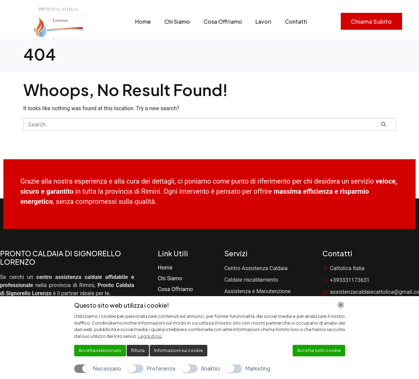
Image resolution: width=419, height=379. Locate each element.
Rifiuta (138, 350)
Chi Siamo (177, 21)
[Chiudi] (340, 305)
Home (143, 21)
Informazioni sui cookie (178, 350)
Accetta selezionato (100, 350)
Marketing (257, 368)
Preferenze (161, 368)
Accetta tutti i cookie (319, 350)
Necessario (107, 368)
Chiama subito (371, 21)
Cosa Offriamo (223, 21)
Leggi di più (150, 336)
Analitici (210, 368)
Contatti (296, 21)
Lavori (264, 21)
